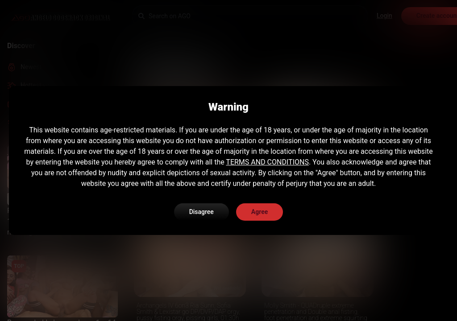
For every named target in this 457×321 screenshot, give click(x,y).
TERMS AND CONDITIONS (267, 162)
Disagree (201, 211)
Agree (259, 211)
